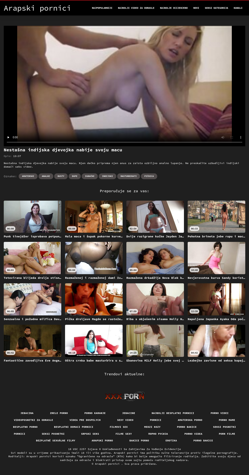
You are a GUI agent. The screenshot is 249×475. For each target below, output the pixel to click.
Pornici (155, 420)
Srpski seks (90, 433)
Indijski (107, 176)
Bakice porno (139, 440)
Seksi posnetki (224, 427)
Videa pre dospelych (85, 420)
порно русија (158, 433)
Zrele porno (59, 413)
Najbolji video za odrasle (136, 8)
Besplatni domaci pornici (73, 427)
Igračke (89, 176)
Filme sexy (124, 433)
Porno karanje (95, 413)
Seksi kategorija (216, 8)
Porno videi (220, 413)
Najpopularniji (102, 8)
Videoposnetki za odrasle (33, 420)
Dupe (74, 176)
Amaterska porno (190, 420)
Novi (196, 8)
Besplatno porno (25, 427)
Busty (61, 176)
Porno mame (227, 420)
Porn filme (227, 433)
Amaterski (28, 176)
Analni (46, 176)
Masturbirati (129, 176)
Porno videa (193, 433)
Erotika (171, 440)
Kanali (238, 8)
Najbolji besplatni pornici (173, 413)
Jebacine (128, 413)
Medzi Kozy (152, 427)
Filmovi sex (119, 427)
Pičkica (149, 176)
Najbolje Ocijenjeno (174, 8)
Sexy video (125, 420)
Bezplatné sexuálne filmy (55, 440)
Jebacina (26, 413)
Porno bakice (187, 427)
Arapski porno (102, 440)
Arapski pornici (108, 463)
